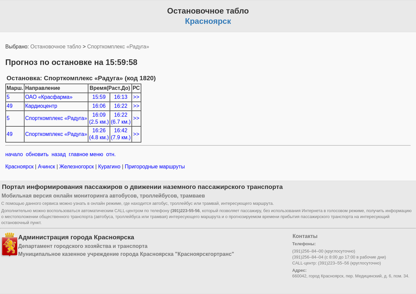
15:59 (99, 97)
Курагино (109, 166)
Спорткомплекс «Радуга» (118, 46)
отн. (111, 154)
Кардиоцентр (41, 106)
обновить (37, 154)
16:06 (99, 106)
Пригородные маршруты (154, 166)
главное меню (86, 154)
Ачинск (46, 166)
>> (136, 97)
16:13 (120, 97)
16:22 (120, 106)
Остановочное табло (55, 46)
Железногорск (76, 166)
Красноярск (20, 166)
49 (10, 106)
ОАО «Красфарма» (48, 97)
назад (59, 154)
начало (14, 154)
